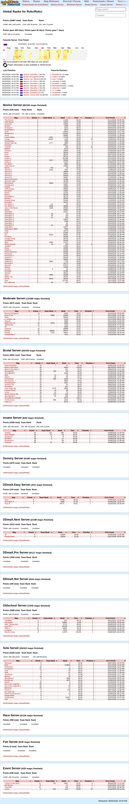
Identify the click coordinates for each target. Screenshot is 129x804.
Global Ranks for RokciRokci (35, 5)
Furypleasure (10, 383)
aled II (7, 377)
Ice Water (8, 164)
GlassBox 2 (34, 84)
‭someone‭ (56, 88)
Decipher (8, 191)
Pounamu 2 (9, 256)
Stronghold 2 (10, 373)
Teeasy (7, 273)
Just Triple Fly (10, 388)
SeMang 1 (9, 259)
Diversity (8, 124)
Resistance (9, 440)
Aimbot (7, 433)
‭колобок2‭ (56, 95)
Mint (6, 242)
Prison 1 (8, 690)
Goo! (7, 152)
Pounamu (8, 254)
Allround (8, 663)
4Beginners (9, 133)
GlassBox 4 (34, 86)
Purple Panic (10, 536)
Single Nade (9, 695)
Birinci (7, 676)
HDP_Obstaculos (11, 624)
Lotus (7, 392)
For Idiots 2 (9, 206)
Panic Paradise (11, 365)
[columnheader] (16, 117)
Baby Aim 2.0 (10, 323)
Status (25, 1)
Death (7, 682)
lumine (7, 331)
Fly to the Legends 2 (13, 686)
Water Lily (9, 277)
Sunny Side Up (36, 95)
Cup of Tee (9, 315)
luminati (8, 329)
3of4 (6, 673)
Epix (6, 280)
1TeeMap (8, 621)
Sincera (8, 265)
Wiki (86, 1)
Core (6, 500)
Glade (7, 210)
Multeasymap (10, 244)
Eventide (8, 202)
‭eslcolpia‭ (55, 81)
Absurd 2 (8, 172)
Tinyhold (8, 787)
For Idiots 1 (34, 81)
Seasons (8, 258)
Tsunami (8, 145)
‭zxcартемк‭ (56, 92)
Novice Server (57, 5)
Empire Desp (10, 200)
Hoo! (6, 154)
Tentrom (8, 442)
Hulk (6, 231)
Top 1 (7, 275)
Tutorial (39, 44)
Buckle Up (9, 680)
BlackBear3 (9, 678)
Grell (6, 131)
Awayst (7, 321)
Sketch (7, 267)
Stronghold (33, 77)
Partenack (9, 667)
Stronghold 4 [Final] (13, 398)
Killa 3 (7, 628)
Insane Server (106, 5)
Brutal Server (91, 5)
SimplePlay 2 (10, 334)
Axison (7, 126)
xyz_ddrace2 (35, 79)
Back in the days (11, 367)
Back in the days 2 (12, 369)
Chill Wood (9, 122)
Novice (26, 74)
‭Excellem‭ (55, 84)
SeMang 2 (9, 261)
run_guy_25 (9, 692)
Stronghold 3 (10, 396)
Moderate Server (74, 5)
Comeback (33, 92)
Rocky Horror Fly (11, 394)
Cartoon (8, 151)
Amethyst (8, 674)
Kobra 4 (8, 162)
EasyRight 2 (9, 196)
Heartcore (9, 437)
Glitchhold (9, 325)
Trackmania (9, 697)
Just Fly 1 (8, 626)
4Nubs (7, 168)
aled (6, 375)
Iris (6, 235)
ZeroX (7, 279)
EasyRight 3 (9, 130)
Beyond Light (10, 181)
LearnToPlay (10, 137)
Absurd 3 (8, 174)
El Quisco (8, 128)
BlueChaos (9, 183)
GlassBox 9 (9, 502)
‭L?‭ (53, 90)
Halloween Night (11, 229)
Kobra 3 (8, 160)
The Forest (9, 120)
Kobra (7, 156)
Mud (6, 665)
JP (6, 327)
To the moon (10, 400)
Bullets (7, 149)
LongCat (8, 630)
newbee (8, 246)
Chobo (7, 187)
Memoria (8, 688)
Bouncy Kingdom (12, 313)
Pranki (7, 332)
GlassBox (8, 212)
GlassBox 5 (9, 219)
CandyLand (9, 185)
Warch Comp (10, 632)
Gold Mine (9, 227)
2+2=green (9, 669)
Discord (67, 1)
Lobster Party (10, 390)
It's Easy (8, 237)
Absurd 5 (8, 177)
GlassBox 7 (34, 74)
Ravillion (8, 438)
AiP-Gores (9, 622)
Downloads (99, 1)
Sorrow (7, 269)
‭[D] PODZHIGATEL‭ (59, 86)
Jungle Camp (10, 238)
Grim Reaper (10, 435)
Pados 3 (8, 250)
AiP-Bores (9, 785)
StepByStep (9, 141)
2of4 (6, 671)
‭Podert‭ (55, 77)
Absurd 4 (8, 175)
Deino (7, 193)
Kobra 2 (8, 158)
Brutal (26, 77)
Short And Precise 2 (13, 694)
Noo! (6, 317)
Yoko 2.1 (8, 402)
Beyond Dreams (11, 179)
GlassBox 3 (34, 88)
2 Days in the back (12, 783)
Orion (7, 248)
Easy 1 (7, 195)
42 (6, 535)
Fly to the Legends (12, 684)
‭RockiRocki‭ (56, 74)
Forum (76, 1)
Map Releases (51, 1)
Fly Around (9, 381)
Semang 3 (9, 263)
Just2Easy (9, 240)
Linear (7, 139)
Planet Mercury (11, 252)
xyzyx (7, 789)
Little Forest (9, 166)
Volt (6, 699)
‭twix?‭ (54, 79)
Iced (6, 233)
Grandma (8, 386)
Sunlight (8, 271)
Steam (110, 1)
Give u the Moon (11, 208)
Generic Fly (9, 385)
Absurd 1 (8, 170)
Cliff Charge (9, 189)
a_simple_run (10, 319)
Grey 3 (7, 504)
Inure (7, 135)
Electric (8, 198)
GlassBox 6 (9, 221)
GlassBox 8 (34, 90)
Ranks (36, 1)
